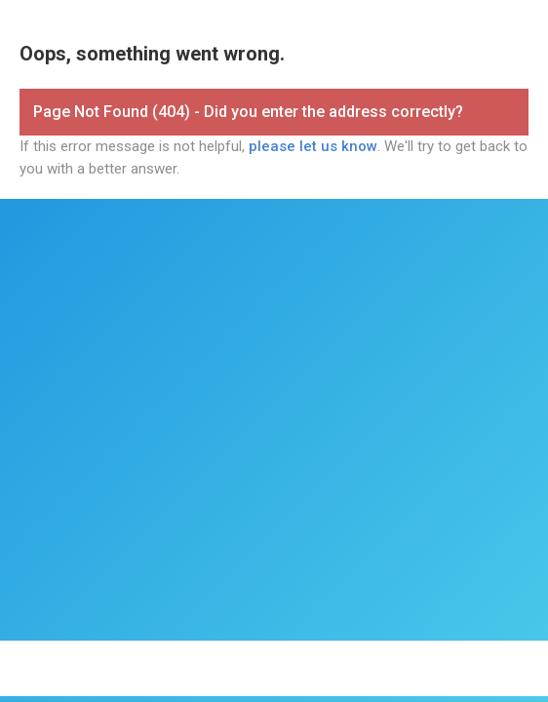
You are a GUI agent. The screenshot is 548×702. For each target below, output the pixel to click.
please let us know (313, 146)
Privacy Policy (360, 660)
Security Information (462, 660)
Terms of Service (266, 660)
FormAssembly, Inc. (158, 660)
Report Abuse (274, 677)
